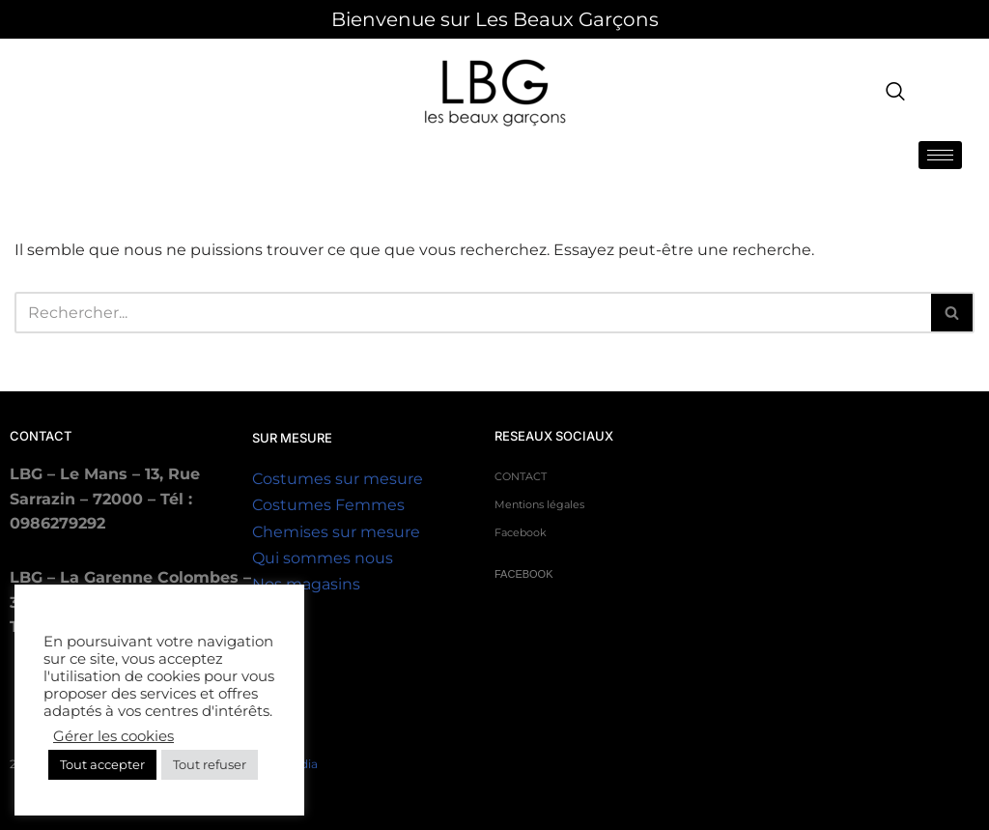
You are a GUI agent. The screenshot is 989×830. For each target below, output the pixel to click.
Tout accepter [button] (102, 764)
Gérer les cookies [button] (113, 736)
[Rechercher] (953, 312)
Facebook (520, 532)
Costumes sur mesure (337, 479)
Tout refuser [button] (209, 764)
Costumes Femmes (328, 505)
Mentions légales (539, 504)
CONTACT (520, 476)
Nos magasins (306, 584)
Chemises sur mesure (336, 532)
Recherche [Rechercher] (472, 312)
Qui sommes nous (322, 558)
